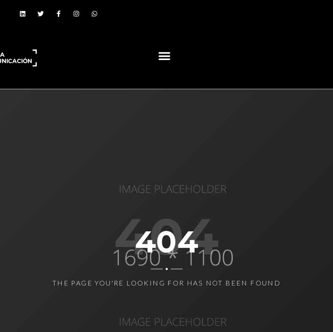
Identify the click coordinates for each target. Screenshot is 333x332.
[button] (164, 56)
